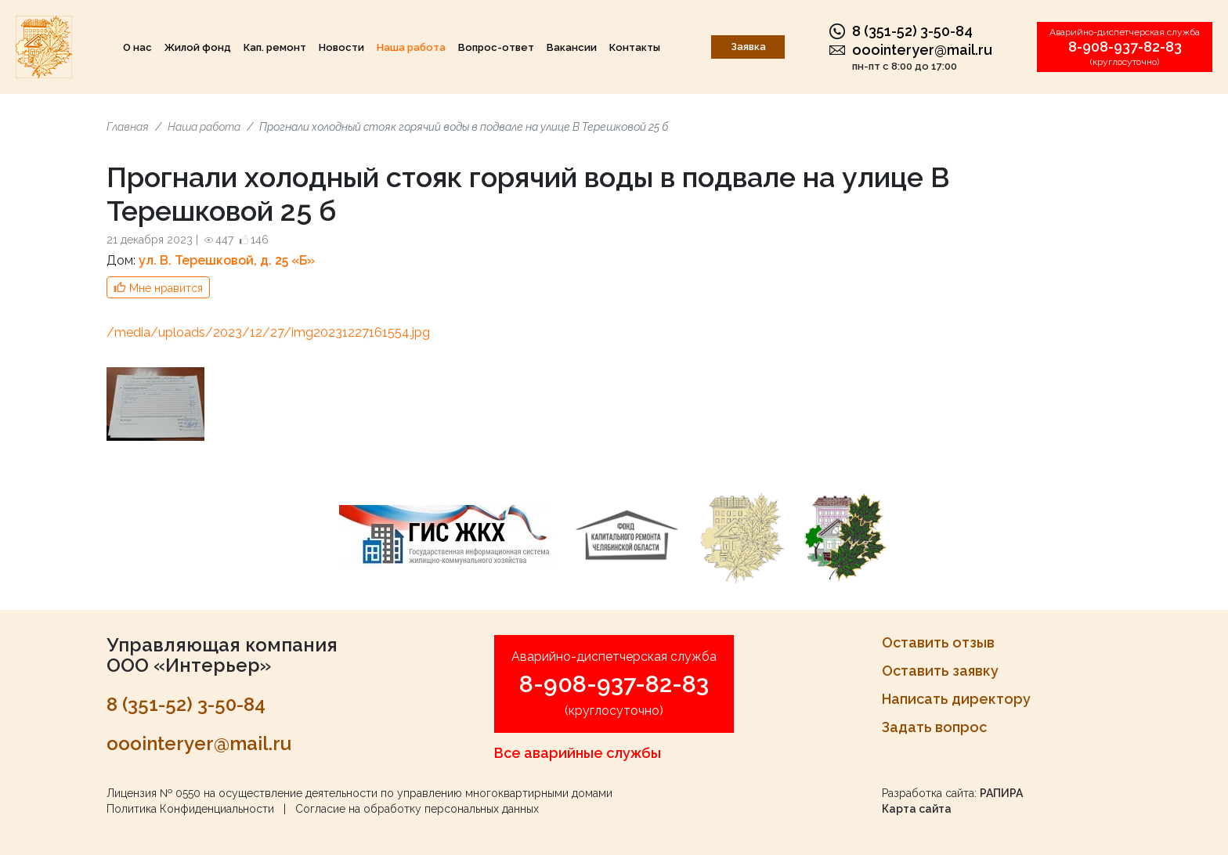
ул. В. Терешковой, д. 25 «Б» (227, 260)
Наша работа (411, 47)
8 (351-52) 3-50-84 (912, 31)
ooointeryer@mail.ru (922, 49)
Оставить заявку (940, 670)
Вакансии (572, 47)
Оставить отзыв (938, 642)
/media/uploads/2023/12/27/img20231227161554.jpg (268, 332)
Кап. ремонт (275, 47)
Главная (128, 127)
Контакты (634, 47)
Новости (341, 47)
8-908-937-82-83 (1125, 46)
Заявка (748, 46)
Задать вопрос (934, 727)
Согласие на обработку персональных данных (417, 809)
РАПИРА (1001, 793)
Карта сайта (917, 809)
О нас (137, 47)
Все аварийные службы (577, 753)
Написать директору (956, 699)
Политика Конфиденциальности (190, 809)
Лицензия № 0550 (153, 793)
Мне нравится (166, 288)
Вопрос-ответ (496, 47)
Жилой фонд (197, 47)
